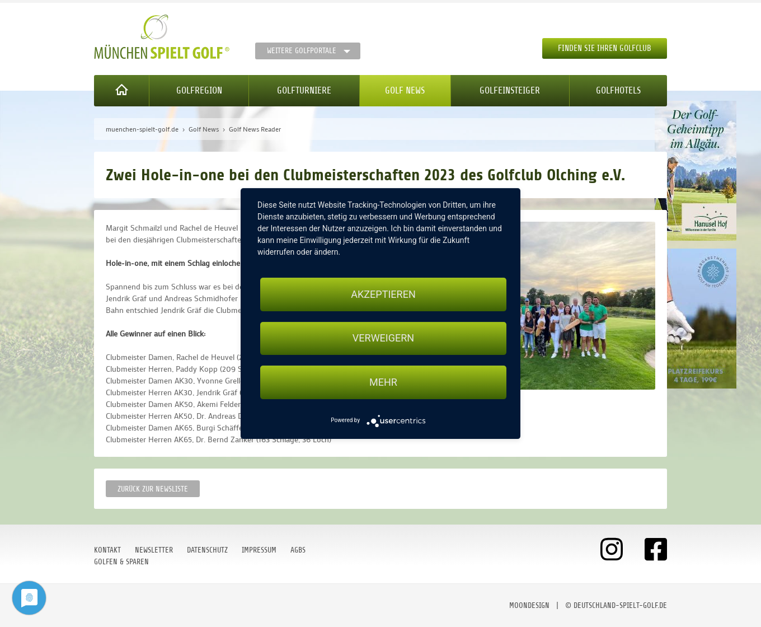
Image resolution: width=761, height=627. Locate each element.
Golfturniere (304, 90)
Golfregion (199, 90)
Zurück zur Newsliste (153, 489)
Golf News (405, 90)
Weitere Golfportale (301, 50)
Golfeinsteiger (510, 90)
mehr (383, 382)
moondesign (529, 605)
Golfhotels (618, 90)
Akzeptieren (383, 294)
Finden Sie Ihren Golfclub (604, 48)
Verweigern (383, 338)
